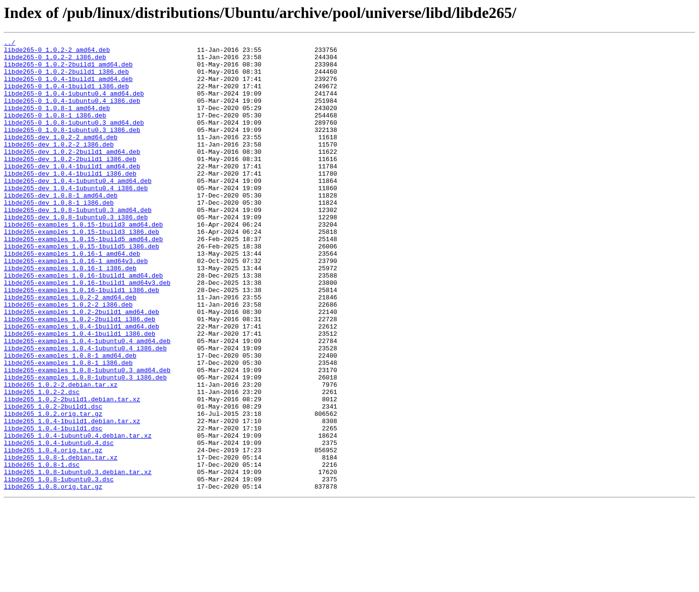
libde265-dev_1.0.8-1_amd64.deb (60, 227)
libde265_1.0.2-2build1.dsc (53, 480)
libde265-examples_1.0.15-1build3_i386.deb (81, 270)
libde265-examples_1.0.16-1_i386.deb (70, 314)
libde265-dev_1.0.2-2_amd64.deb (60, 157)
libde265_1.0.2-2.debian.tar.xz (60, 454)
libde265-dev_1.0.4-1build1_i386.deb (70, 201)
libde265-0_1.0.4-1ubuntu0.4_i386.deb (72, 113)
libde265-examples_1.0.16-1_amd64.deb (72, 297)
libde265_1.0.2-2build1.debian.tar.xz (72, 471)
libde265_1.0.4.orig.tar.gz (53, 532)
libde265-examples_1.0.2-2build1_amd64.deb (81, 366)
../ (9, 43)
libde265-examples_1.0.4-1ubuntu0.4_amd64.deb (87, 401)
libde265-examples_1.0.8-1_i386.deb (68, 428)
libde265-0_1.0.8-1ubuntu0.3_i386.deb (72, 148)
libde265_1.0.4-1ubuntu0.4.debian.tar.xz (77, 515)
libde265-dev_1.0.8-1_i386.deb (59, 235)
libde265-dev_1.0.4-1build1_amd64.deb (72, 192)
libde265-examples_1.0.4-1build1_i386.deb (79, 393)
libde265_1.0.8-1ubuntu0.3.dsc (59, 567)
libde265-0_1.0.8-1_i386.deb (55, 131)
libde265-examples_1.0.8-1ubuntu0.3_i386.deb (85, 445)
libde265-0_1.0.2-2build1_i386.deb (66, 78)
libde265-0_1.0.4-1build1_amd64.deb (68, 87)
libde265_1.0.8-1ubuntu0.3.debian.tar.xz (77, 559)
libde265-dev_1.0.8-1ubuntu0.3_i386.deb (76, 253)
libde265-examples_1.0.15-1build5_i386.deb (81, 288)
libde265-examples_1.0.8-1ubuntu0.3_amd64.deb (87, 436)
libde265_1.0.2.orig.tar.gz (53, 489)
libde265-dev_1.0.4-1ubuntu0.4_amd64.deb (77, 209)
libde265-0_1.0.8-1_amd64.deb (57, 122)
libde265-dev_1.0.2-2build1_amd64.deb (72, 174)
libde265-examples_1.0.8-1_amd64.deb (70, 419)
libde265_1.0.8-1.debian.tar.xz (60, 541)
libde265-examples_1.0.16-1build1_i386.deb (81, 340)
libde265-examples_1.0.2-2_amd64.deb (70, 349)
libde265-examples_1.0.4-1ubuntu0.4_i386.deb (85, 410)
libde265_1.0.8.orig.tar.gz (53, 576)
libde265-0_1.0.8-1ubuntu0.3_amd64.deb (74, 139)
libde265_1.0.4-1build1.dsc (53, 506)
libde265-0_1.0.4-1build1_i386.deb (66, 96)
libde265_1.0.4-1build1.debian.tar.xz (72, 497)
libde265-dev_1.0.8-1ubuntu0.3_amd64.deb (77, 244)
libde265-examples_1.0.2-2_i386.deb (68, 358)
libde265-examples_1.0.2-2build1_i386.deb (79, 375)
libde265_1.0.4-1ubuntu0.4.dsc (59, 524)
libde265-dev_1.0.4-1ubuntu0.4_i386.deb (76, 218)
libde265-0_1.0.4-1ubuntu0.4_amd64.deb (74, 104)
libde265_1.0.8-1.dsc (42, 550)
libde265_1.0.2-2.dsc (42, 463)
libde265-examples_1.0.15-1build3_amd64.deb (83, 262)
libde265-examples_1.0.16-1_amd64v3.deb (76, 305)
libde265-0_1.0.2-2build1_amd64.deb (68, 70)
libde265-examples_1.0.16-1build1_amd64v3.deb (87, 332)
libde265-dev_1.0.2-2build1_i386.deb (70, 183)
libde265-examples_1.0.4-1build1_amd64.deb (81, 384)
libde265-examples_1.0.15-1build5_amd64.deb (83, 279)
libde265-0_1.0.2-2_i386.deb (55, 61)
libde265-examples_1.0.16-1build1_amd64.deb (83, 323)
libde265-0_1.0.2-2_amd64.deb (57, 52)
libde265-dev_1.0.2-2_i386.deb (59, 166)
